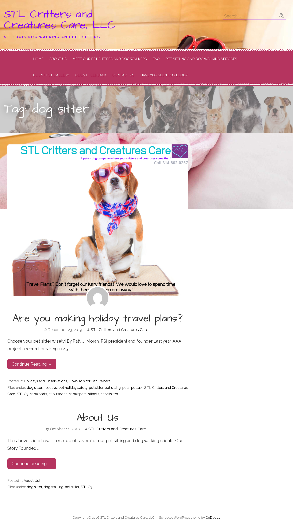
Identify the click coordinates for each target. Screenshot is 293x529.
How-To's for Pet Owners (89, 381)
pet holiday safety (73, 387)
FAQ (156, 59)
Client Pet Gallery (51, 75)
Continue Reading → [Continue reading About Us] (32, 463)
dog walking (53, 487)
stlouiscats (38, 394)
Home (38, 59)
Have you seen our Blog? (164, 75)
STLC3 (22, 394)
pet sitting (113, 387)
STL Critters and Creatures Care (119, 329)
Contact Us (123, 75)
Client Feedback (91, 75)
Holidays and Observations (45, 381)
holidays (50, 387)
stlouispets (77, 394)
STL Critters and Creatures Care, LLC (59, 20)
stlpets (93, 394)
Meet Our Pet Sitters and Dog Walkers (110, 59)
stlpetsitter (109, 394)
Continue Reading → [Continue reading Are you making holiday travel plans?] (32, 364)
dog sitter (34, 387)
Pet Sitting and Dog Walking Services (201, 59)
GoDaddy (213, 518)
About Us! (32, 480)
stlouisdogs (58, 394)
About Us (58, 59)
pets (126, 387)
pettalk (137, 387)
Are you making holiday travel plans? (98, 319)
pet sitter (96, 387)
